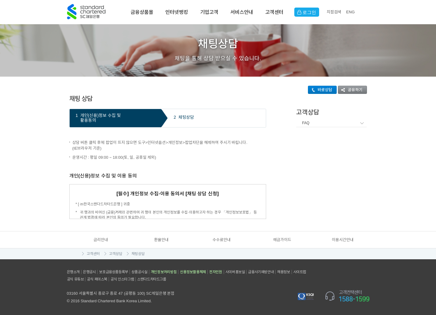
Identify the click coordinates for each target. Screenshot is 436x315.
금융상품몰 (141, 12)
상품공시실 (139, 272)
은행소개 (73, 272)
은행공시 (89, 272)
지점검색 (334, 12)
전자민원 (215, 272)
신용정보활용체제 (193, 272)
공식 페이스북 (97, 279)
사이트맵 (299, 272)
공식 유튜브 (75, 279)
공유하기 (350, 90)
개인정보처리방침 (164, 272)
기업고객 (209, 12)
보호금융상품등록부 (113, 272)
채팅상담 (138, 254)
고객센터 (274, 12)
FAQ (305, 123)
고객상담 (115, 254)
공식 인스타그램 (122, 279)
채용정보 (283, 272)
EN (350, 12)
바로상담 (320, 90)
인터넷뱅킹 (176, 12)
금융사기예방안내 (261, 272)
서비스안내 (241, 12)
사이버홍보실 (235, 272)
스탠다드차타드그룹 (151, 279)
